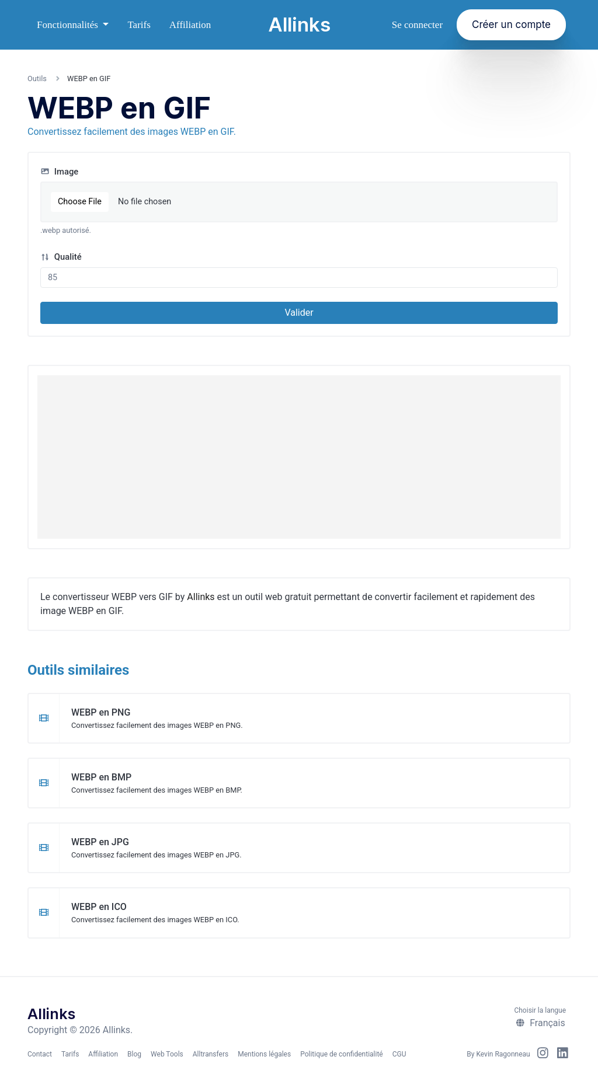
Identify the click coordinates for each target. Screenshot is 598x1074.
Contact (39, 1054)
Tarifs (138, 24)
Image (59, 171)
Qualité (61, 257)
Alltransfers (210, 1054)
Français (540, 1022)
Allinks (299, 24)
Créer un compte (511, 24)
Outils (37, 78)
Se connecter (417, 24)
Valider (298, 312)
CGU (399, 1054)
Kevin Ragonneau (503, 1054)
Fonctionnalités (68, 24)
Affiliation (190, 24)
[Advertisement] (299, 457)
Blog (134, 1054)
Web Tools (167, 1054)
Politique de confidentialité (341, 1054)
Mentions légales (264, 1054)
